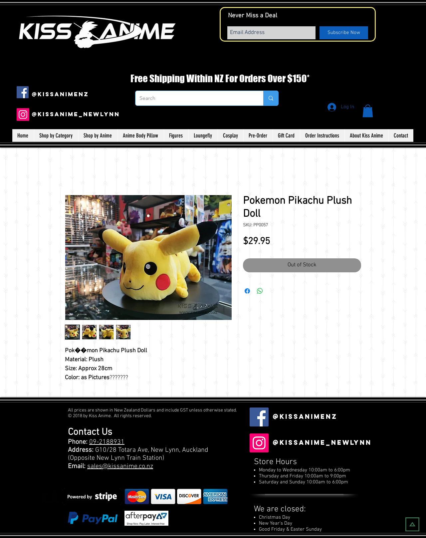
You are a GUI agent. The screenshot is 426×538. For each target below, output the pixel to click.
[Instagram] (23, 114)
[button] (367, 111)
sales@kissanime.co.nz (120, 466)
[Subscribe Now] (344, 32)
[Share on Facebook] (247, 291)
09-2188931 (106, 442)
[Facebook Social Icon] (23, 92)
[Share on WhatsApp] (260, 291)
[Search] (194, 98)
